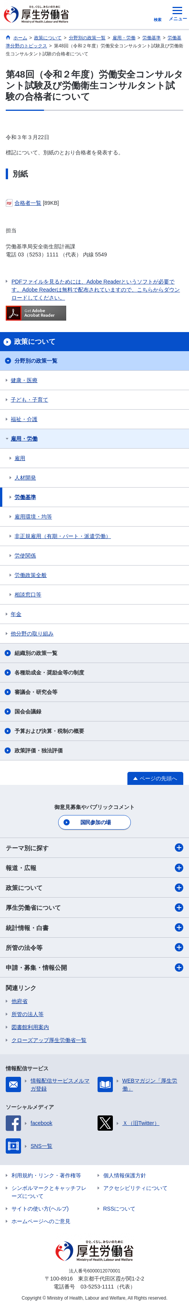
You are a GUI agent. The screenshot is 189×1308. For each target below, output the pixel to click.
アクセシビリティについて (135, 1188)
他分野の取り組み (32, 633)
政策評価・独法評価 (39, 750)
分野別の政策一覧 (36, 361)
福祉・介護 (24, 419)
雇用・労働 (24, 439)
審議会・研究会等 (36, 692)
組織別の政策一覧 (36, 653)
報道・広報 (94, 868)
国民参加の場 (95, 822)
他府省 (19, 1001)
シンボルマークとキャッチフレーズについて (48, 1192)
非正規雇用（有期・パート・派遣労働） (63, 536)
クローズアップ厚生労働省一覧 (48, 1040)
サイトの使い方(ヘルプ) (39, 1209)
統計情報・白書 (94, 927)
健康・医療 (24, 380)
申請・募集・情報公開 (94, 967)
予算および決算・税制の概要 (49, 731)
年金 (16, 614)
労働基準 (25, 497)
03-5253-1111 (97, 1287)
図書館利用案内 (30, 1027)
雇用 (20, 458)
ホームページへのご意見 (40, 1221)
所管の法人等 (27, 1014)
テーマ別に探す (94, 847)
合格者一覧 (28, 203)
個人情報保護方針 (124, 1175)
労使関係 (25, 556)
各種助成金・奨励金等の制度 (49, 672)
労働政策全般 (31, 575)
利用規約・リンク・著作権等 (46, 1175)
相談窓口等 (28, 595)
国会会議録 (28, 711)
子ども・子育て (29, 400)
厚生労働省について (94, 907)
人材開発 (25, 478)
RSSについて (119, 1209)
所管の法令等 (94, 947)
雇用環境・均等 (33, 517)
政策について (94, 887)
